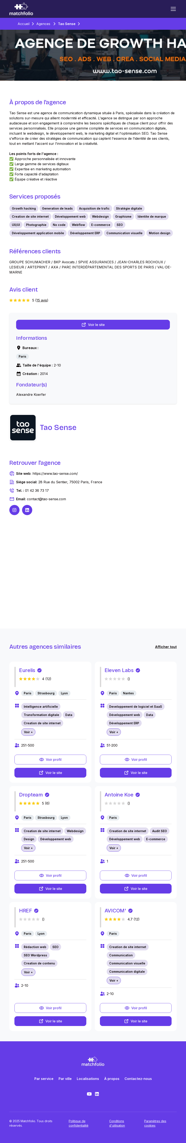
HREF (25, 911)
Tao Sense (67, 24)
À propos (111, 1079)
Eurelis (27, 670)
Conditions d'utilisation (117, 1123)
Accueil (23, 24)
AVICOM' (115, 911)
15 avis (41, 300)
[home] (21, 9)
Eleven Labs (119, 670)
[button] (172, 9)
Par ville (65, 1079)
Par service (43, 1079)
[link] (22, 356)
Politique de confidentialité (78, 1123)
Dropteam (31, 795)
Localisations (88, 1079)
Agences (43, 24)
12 (48, 679)
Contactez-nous (138, 1079)
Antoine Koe (119, 795)
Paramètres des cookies (155, 1123)
